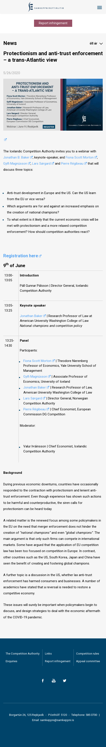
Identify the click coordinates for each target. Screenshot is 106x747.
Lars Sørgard (41, 163)
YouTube (53, 680)
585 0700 (91, 714)
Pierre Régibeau (72, 163)
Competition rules (87, 653)
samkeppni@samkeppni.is (57, 720)
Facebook (42, 680)
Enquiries (11, 661)
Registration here (20, 255)
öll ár (93, 43)
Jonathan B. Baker (16, 157)
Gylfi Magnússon (15, 163)
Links (48, 653)
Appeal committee (88, 661)
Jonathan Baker (31, 316)
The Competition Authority (22, 653)
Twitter (64, 680)
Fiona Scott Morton (80, 157)
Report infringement (53, 23)
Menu (99, 7)
